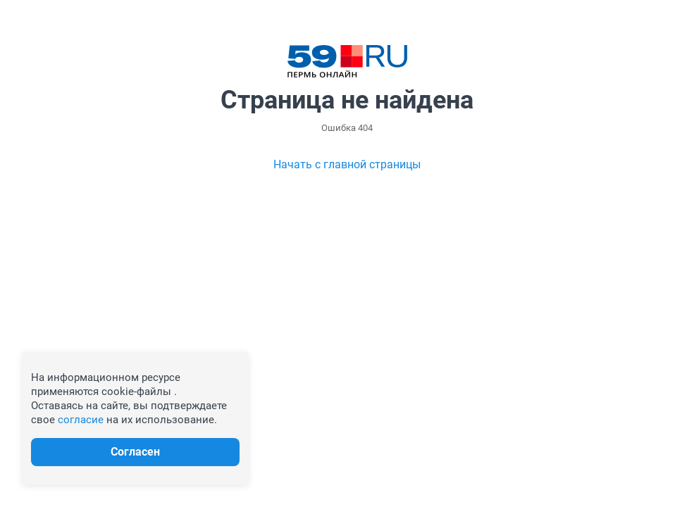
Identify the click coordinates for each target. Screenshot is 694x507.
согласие (81, 419)
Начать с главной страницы (347, 164)
